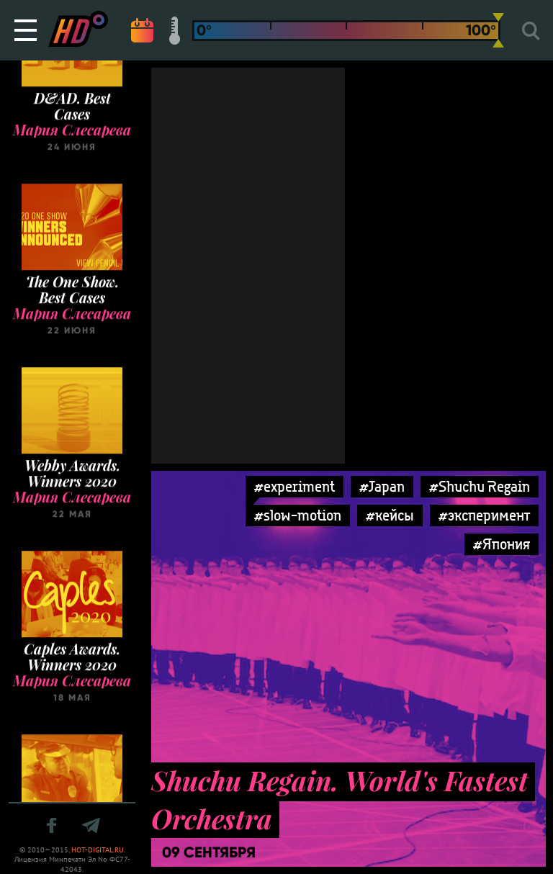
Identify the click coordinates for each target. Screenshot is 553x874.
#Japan (382, 486)
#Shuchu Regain (479, 486)
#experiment (294, 486)
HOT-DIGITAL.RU (97, 850)
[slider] (498, 30)
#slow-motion (297, 515)
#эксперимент (484, 515)
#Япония (501, 544)
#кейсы (390, 515)
